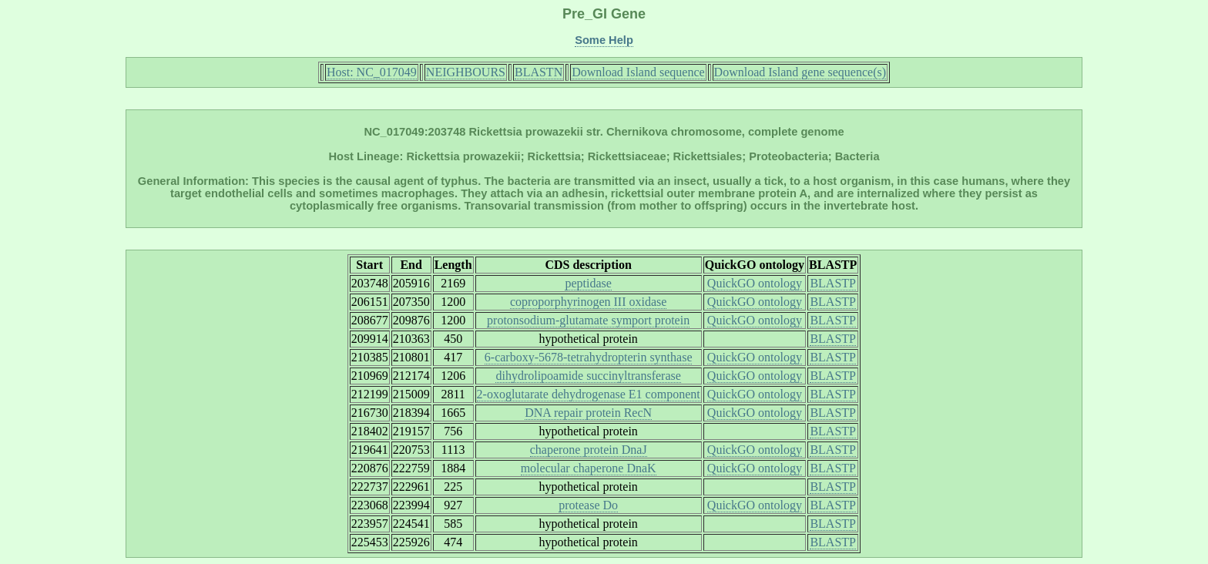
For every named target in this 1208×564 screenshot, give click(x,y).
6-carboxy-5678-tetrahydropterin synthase (589, 357)
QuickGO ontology (754, 283)
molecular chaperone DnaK (588, 468)
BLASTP (833, 283)
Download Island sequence (638, 72)
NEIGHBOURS (465, 72)
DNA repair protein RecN (588, 412)
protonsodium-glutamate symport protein (588, 320)
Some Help (604, 40)
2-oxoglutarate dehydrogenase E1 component (588, 394)
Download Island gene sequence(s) (800, 72)
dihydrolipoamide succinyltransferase (587, 375)
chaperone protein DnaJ (588, 449)
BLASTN (538, 72)
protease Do (588, 505)
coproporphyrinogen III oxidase (588, 301)
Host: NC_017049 (372, 72)
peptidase (588, 283)
